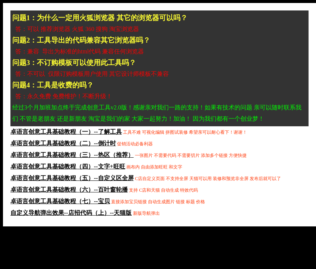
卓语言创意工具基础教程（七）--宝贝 (60, 201)
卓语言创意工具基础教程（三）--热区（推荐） (72, 155)
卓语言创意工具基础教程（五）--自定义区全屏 (72, 178)
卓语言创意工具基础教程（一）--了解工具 (66, 132)
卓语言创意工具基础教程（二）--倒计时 (63, 143)
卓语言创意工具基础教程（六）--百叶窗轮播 (69, 189)
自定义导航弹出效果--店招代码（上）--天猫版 (71, 213)
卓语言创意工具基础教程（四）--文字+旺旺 (67, 166)
